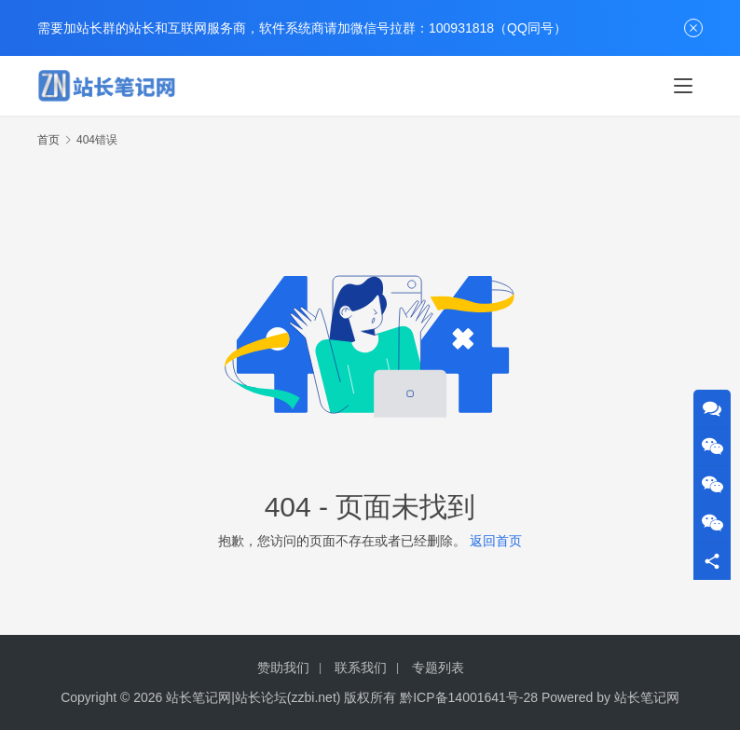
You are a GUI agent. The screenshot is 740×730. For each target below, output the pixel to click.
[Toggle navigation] (683, 86)
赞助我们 (283, 667)
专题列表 (438, 667)
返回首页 (496, 540)
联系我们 (361, 667)
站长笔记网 (646, 697)
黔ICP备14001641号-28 (469, 697)
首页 (48, 139)
